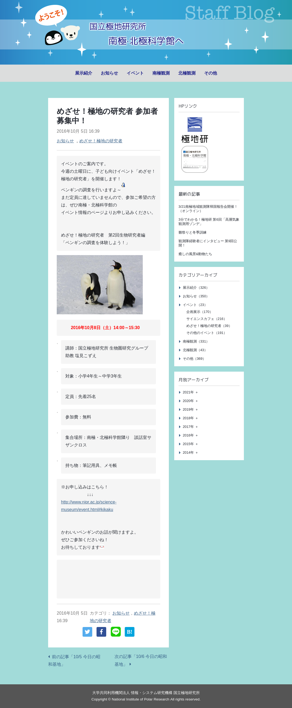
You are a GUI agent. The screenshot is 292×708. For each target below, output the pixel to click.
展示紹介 (83, 73)
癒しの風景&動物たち (195, 254)
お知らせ (109, 73)
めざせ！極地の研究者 (100, 141)
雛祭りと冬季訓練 (192, 232)
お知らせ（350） (196, 296)
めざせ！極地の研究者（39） (209, 326)
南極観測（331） (196, 341)
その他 (210, 73)
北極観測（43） (195, 350)
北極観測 (186, 73)
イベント (135, 73)
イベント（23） (195, 305)
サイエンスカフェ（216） (206, 319)
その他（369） (194, 359)
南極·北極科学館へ (146, 39)
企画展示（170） (199, 312)
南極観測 (161, 73)
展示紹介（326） (196, 288)
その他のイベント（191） (206, 333)
